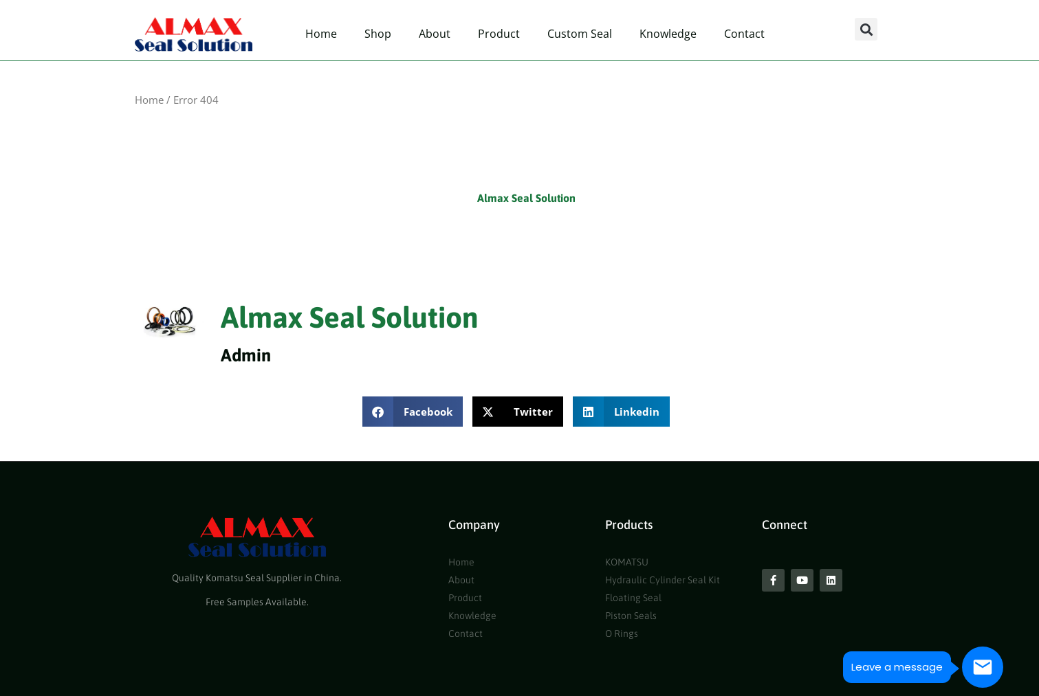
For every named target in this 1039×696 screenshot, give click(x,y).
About (434, 33)
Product (499, 33)
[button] (866, 29)
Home (321, 33)
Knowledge (668, 33)
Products (629, 524)
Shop (377, 33)
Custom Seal (579, 33)
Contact (744, 33)
